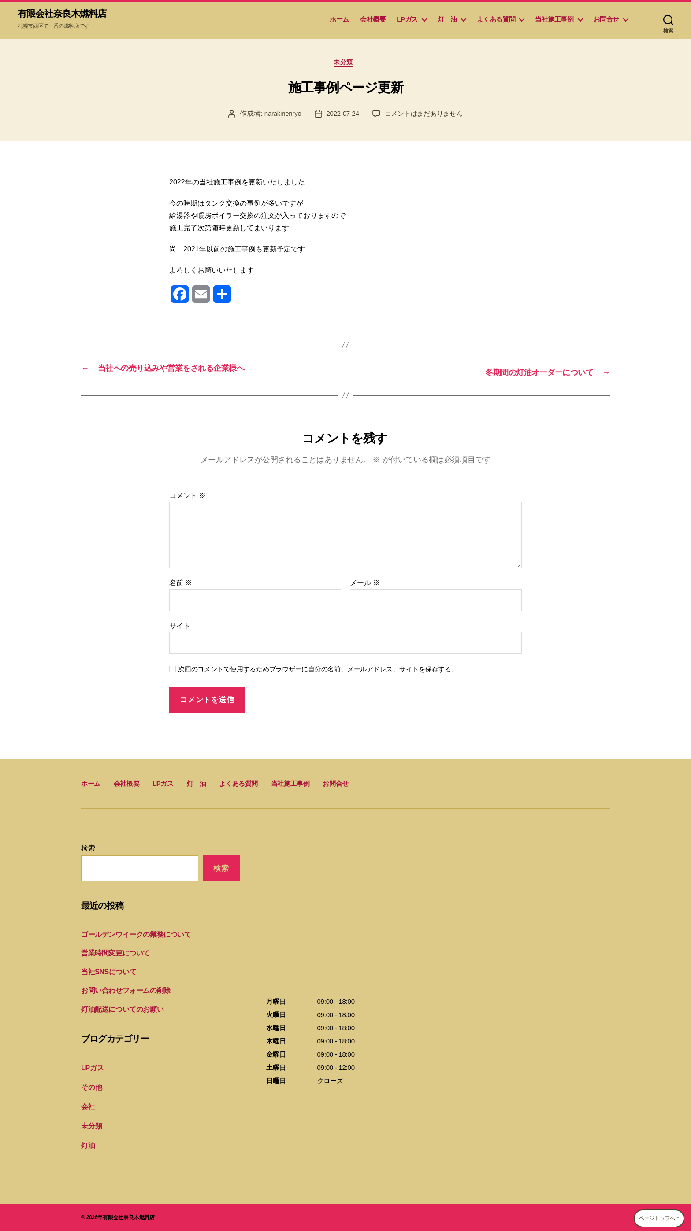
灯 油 (447, 20)
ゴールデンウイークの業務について (132, 937)
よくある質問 (496, 20)
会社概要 (373, 20)
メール (364, 586)
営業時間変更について (113, 956)
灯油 (87, 1146)
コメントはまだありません (426, 117)
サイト (179, 629)
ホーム (339, 20)
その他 (90, 1089)
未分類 (345, 66)
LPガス (407, 20)
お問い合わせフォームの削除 (123, 994)
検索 (88, 851)
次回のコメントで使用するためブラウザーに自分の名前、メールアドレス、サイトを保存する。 (318, 672)
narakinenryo (279, 117)
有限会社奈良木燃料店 (68, 14)
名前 (180, 586)
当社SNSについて (107, 975)
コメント (187, 499)
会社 (87, 1108)
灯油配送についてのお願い (120, 1012)
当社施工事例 (554, 20)
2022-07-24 (341, 117)
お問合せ (606, 20)
